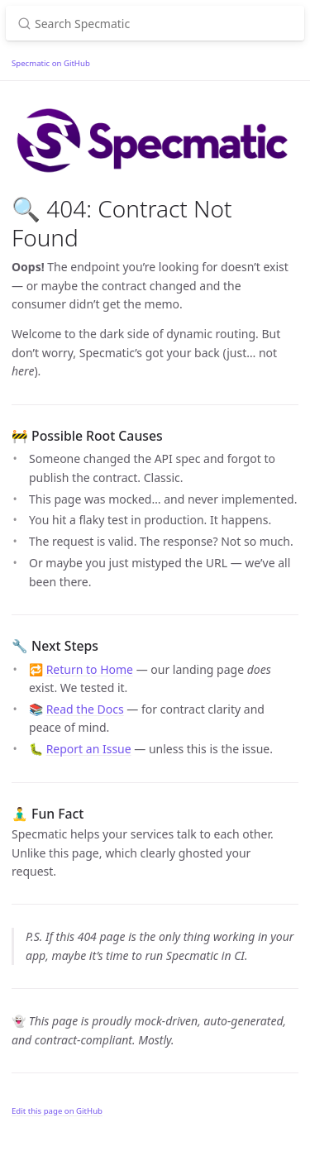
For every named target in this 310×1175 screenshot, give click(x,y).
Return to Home (89, 669)
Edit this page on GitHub (57, 1111)
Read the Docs (85, 709)
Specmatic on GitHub (51, 63)
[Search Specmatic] (155, 23)
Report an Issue (88, 749)
